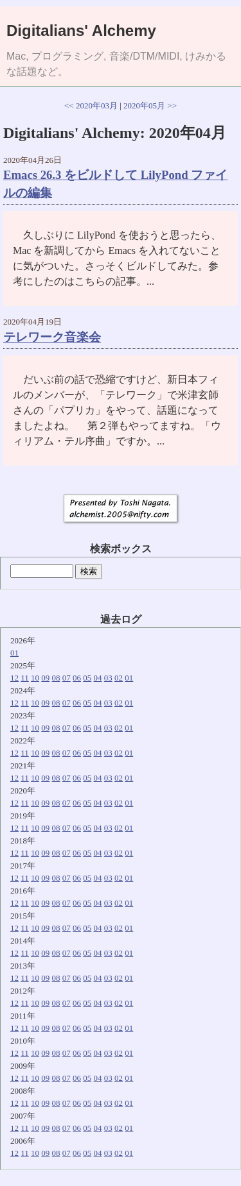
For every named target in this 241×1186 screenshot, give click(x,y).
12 (14, 677)
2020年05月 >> (150, 105)
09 (45, 677)
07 (66, 677)
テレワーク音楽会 (52, 337)
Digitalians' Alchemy (81, 30)
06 (77, 677)
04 (98, 677)
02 (118, 677)
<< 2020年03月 (91, 105)
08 (56, 677)
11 (25, 677)
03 (108, 677)
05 (87, 677)
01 (14, 652)
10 (35, 677)
